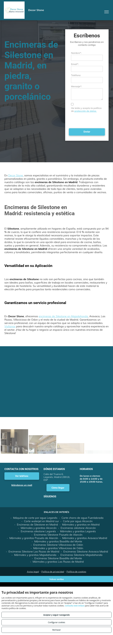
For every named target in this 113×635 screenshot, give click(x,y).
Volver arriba (56, 579)
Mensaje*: (76, 86)
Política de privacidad (52, 571)
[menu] (106, 12)
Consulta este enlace (74, 605)
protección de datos (85, 110)
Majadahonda (79, 316)
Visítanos (9, 326)
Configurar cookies (56, 622)
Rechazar (56, 629)
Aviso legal (33, 571)
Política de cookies (76, 571)
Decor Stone (15, 175)
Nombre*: (76, 52)
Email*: (75, 64)
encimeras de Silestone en (55, 316)
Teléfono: (76, 75)
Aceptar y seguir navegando (56, 614)
